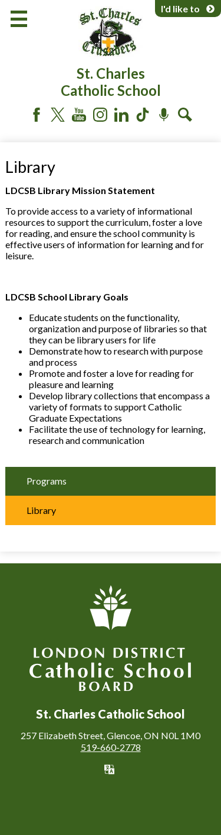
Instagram (100, 115)
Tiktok (143, 115)
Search (185, 115)
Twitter (58, 115)
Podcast (164, 115)
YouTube (79, 115)
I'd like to (188, 8)
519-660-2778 (111, 747)
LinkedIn (121, 115)
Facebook (36, 115)
